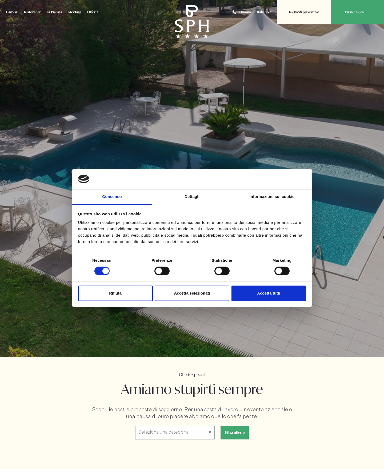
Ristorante (32, 12)
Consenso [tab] (112, 196)
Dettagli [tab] (192, 196)
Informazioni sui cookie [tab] (272, 196)
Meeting (74, 12)
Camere (12, 12)
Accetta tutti (268, 293)
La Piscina (54, 12)
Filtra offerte (235, 432)
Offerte (93, 12)
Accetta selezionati (192, 293)
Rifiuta (115, 293)
